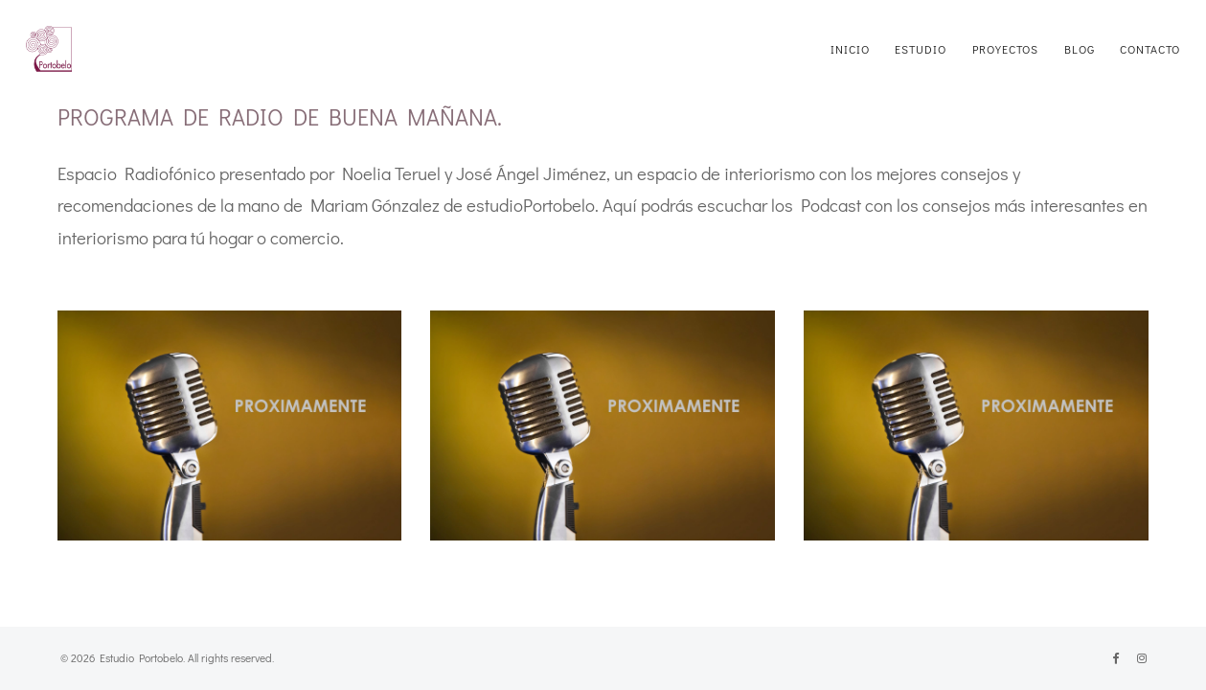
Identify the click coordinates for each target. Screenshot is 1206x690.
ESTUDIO (920, 49)
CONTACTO (1150, 49)
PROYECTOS (1005, 49)
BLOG (1079, 49)
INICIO (850, 49)
